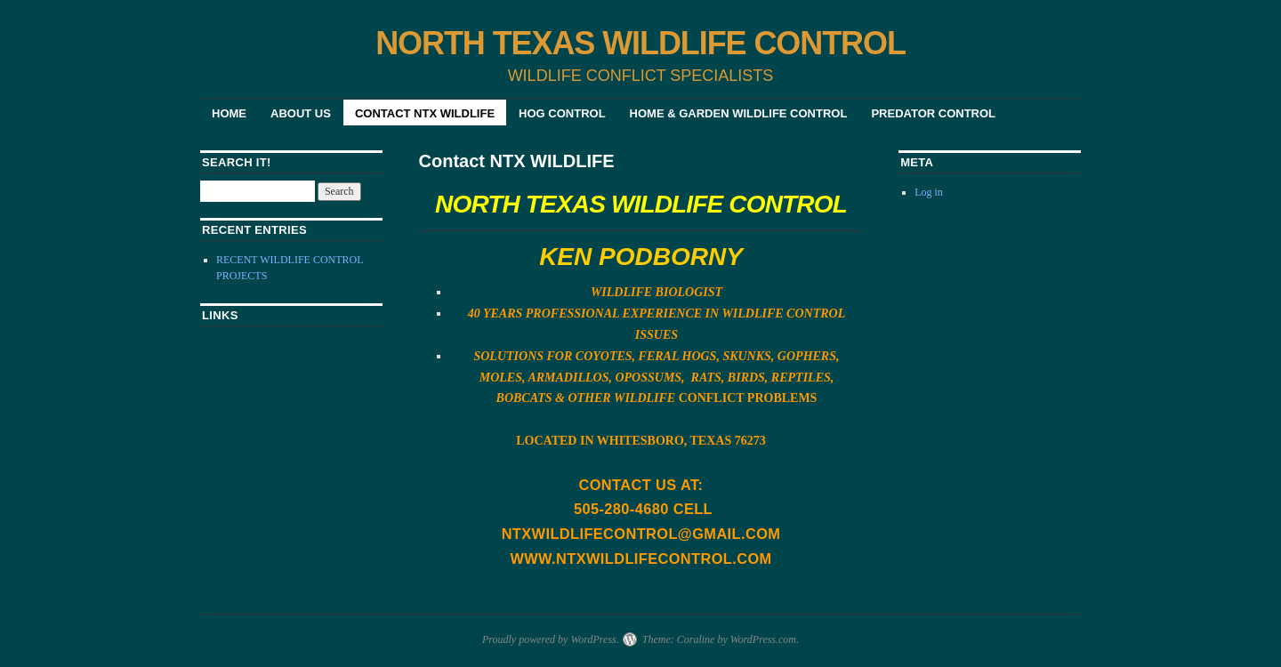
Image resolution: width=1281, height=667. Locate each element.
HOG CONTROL (562, 113)
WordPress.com (763, 639)
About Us (300, 113)
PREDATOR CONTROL (933, 113)
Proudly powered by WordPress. (550, 639)
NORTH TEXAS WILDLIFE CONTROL (640, 43)
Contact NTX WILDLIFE (425, 113)
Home (229, 113)
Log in (928, 192)
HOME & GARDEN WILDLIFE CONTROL (739, 113)
